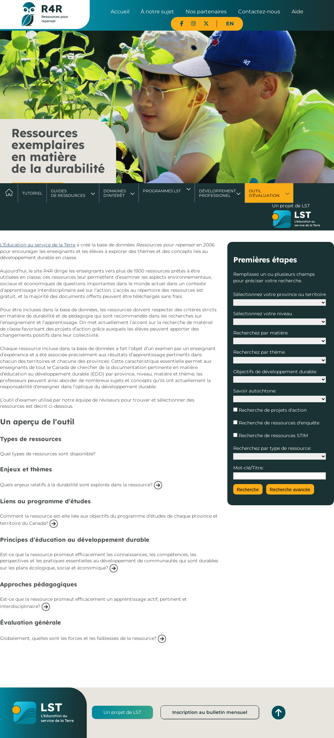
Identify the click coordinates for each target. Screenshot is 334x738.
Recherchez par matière (260, 333)
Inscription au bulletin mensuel (209, 712)
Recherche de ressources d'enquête (278, 423)
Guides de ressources (68, 193)
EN (230, 24)
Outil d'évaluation (264, 193)
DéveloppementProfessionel (217, 193)
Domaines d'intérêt (114, 193)
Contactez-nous (259, 11)
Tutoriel (32, 193)
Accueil (120, 11)
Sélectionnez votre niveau (262, 314)
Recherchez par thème (259, 352)
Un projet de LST (122, 712)
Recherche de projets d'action (272, 410)
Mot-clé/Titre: (248, 468)
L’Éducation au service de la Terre (37, 245)
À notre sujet (157, 11)
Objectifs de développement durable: (275, 372)
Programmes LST (162, 190)
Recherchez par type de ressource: (272, 448)
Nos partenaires (206, 11)
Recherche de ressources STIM (272, 435)
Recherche (248, 489)
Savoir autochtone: (254, 391)
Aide (297, 11)
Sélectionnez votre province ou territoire (279, 294)
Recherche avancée (290, 489)
